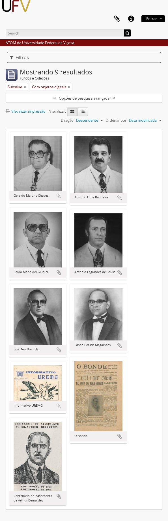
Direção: (67, 120)
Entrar (151, 18)
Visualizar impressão (26, 111)
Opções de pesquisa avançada (84, 98)
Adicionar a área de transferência (59, 196)
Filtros (19, 57)
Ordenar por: (116, 120)
